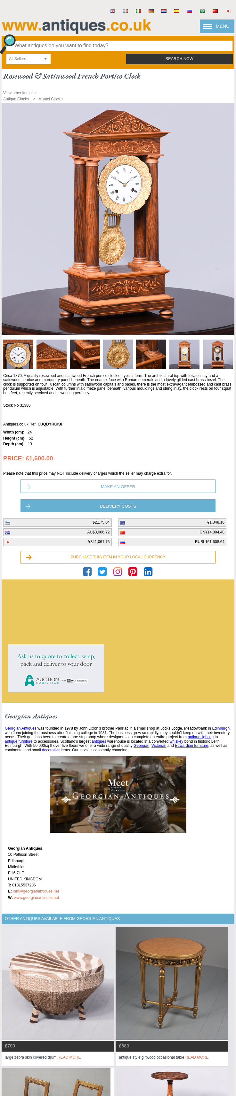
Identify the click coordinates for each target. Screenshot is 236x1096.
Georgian (141, 745)
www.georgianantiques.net (36, 897)
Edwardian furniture (191, 745)
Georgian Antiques (21, 728)
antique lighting (201, 737)
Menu (222, 26)
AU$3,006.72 (98, 532)
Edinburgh (221, 728)
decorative (51, 750)
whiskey (176, 741)
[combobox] (28, 59)
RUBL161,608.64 (209, 542)
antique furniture (19, 741)
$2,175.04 (101, 522)
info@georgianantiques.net (36, 891)
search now (179, 59)
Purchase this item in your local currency (118, 557)
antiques (99, 741)
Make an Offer (118, 486)
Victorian (158, 745)
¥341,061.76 (99, 542)
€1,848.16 (216, 522)
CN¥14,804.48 (212, 532)
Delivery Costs (118, 506)
